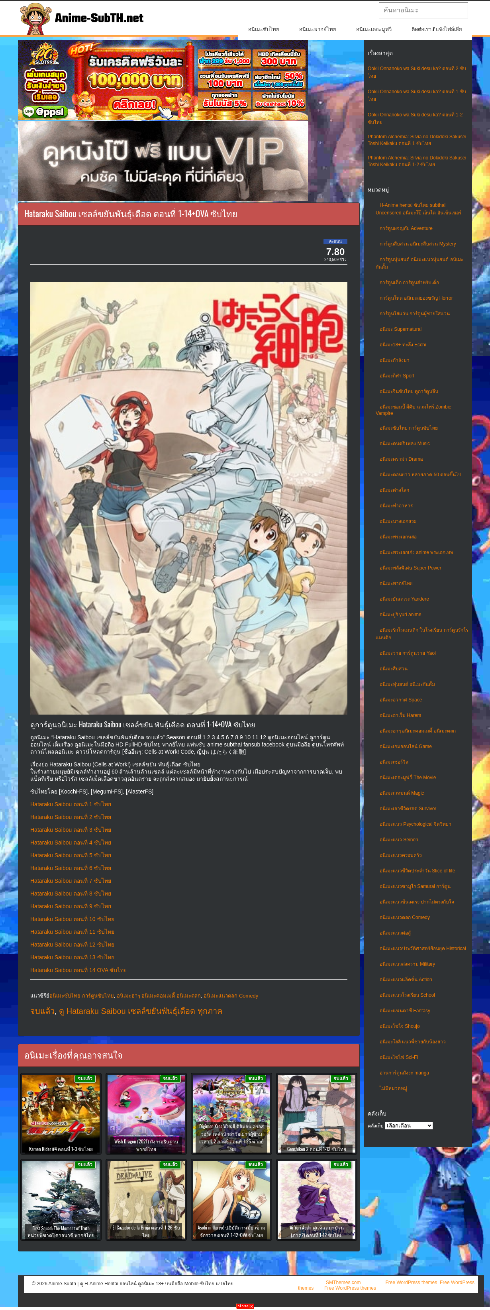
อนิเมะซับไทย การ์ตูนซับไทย (409, 428)
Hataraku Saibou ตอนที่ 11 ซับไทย (72, 932)
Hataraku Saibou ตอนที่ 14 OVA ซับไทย (78, 970)
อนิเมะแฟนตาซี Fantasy (405, 1010)
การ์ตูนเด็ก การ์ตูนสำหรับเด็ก (409, 282)
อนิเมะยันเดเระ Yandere (404, 599)
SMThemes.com (343, 1282)
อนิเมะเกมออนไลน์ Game (406, 746)
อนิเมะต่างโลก (394, 490)
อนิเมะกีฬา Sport (397, 376)
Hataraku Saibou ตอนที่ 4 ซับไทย (70, 842)
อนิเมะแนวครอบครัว (401, 855)
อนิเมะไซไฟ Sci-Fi (399, 1057)
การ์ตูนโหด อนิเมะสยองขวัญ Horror (416, 298)
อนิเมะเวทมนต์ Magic (402, 793)
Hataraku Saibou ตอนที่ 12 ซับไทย (72, 944)
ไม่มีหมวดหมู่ (393, 1088)
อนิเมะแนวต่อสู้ (395, 933)
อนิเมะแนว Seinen (399, 840)
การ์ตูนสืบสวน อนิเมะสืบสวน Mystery (418, 244)
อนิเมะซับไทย (263, 29)
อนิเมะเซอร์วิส (394, 762)
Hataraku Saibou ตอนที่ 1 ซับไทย (70, 804)
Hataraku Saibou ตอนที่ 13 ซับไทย (72, 957)
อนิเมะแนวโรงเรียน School (407, 995)
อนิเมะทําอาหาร (396, 506)
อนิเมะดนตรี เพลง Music (405, 443)
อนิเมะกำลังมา (395, 360)
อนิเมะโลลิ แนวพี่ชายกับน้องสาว (413, 1042)
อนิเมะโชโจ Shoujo (400, 1026)
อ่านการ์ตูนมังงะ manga (404, 1073)
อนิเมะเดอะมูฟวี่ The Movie (408, 777)
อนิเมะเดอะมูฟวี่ (374, 29)
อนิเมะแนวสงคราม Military (407, 964)
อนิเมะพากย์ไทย (317, 29)
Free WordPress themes (411, 1282)
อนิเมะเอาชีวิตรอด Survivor (408, 808)
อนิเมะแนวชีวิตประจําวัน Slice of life (417, 871)
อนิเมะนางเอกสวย (398, 521)
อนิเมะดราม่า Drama (401, 459)
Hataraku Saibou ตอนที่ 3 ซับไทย (70, 830)
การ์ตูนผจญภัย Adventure (406, 228)
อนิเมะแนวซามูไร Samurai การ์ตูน (415, 886)
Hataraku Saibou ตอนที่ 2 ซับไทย (70, 817)
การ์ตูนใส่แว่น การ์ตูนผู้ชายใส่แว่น (415, 313)
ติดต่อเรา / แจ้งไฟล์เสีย (437, 29)
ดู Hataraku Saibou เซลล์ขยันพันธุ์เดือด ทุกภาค (140, 1011)
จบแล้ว (42, 1011)
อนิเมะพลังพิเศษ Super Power (410, 568)
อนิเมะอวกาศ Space (401, 700)
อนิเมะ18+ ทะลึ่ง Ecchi (403, 345)
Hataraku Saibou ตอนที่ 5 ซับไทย (70, 855)
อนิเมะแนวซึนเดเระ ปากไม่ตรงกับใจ (417, 902)
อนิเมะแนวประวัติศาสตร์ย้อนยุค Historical (423, 948)
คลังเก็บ (376, 1126)
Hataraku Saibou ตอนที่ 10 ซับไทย (72, 919)
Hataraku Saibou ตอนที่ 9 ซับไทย (70, 906)
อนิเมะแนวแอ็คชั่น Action (406, 979)
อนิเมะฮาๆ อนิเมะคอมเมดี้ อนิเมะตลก (418, 731)
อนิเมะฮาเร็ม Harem (400, 715)
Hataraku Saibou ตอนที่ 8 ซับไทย (70, 893)
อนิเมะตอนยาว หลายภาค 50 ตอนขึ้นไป (420, 474)
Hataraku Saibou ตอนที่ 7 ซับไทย (70, 881)
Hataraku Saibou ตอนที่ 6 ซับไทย (70, 868)
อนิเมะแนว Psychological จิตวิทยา (415, 824)
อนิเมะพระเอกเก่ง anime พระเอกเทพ (416, 552)
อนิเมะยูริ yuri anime (400, 614)
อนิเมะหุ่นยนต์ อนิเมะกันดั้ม (407, 684)
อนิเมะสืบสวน (394, 669)
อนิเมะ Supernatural (400, 329)
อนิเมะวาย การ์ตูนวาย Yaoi (408, 653)
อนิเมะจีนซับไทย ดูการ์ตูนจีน (409, 391)
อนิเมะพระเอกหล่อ (398, 537)
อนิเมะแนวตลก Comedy (405, 917)
